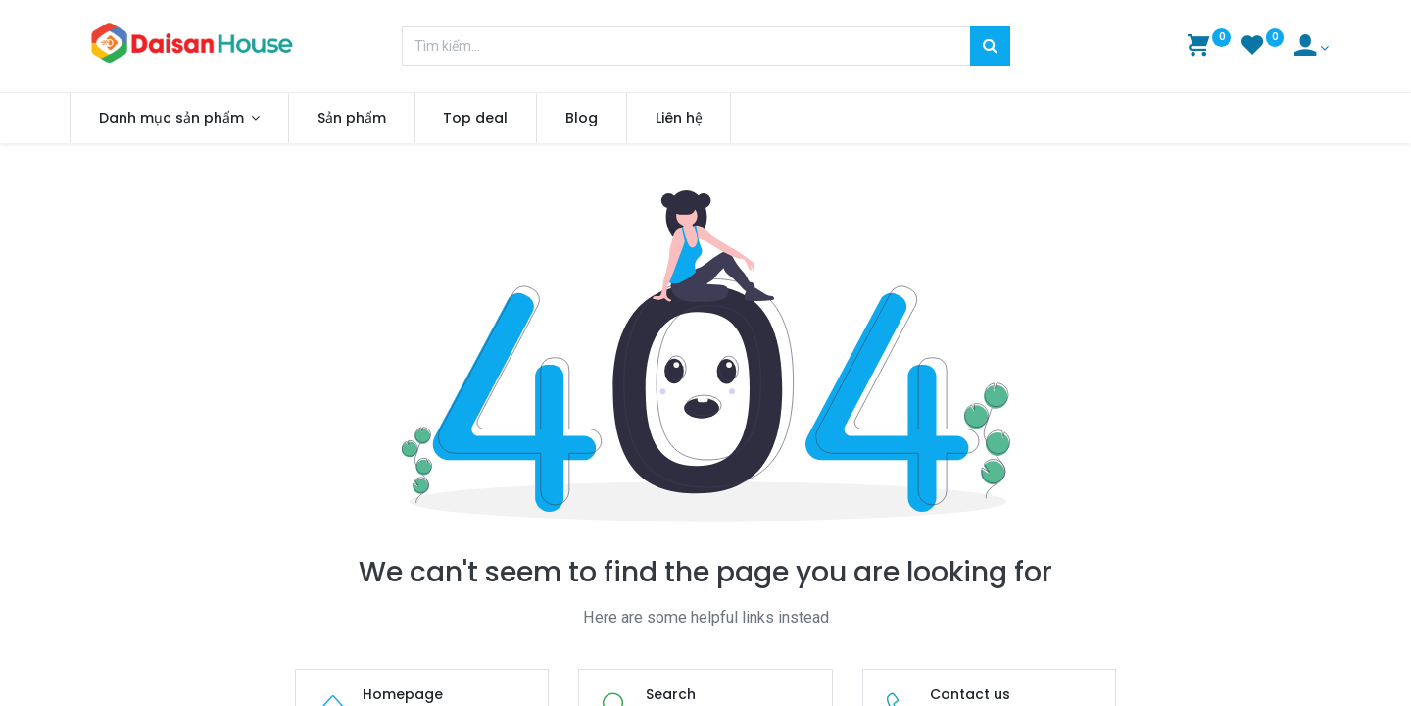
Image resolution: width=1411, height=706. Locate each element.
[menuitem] (364, 118)
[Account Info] (1311, 48)
